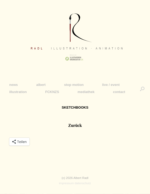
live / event (110, 85)
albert (41, 85)
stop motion (74, 85)
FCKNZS (52, 92)
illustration (18, 92)
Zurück (75, 125)
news (13, 85)
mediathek (86, 92)
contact (119, 92)
